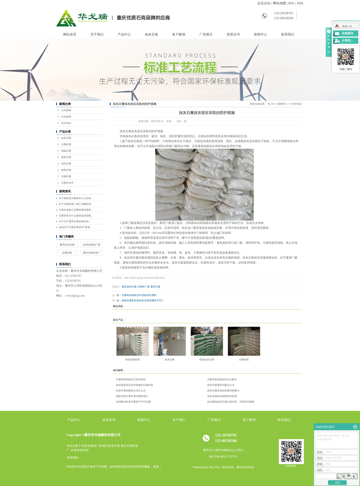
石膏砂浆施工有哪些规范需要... (76, 209)
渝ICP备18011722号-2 (223, 456)
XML (300, 3)
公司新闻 (66, 110)
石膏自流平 (67, 182)
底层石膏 (66, 163)
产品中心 (124, 34)
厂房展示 (206, 34)
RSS (291, 3)
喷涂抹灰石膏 (206, 359)
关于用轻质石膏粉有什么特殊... (76, 198)
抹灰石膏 (151, 34)
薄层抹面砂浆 (132, 359)
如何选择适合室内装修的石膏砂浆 (134, 385)
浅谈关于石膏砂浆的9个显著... (75, 227)
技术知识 (66, 123)
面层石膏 (66, 157)
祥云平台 (214, 467)
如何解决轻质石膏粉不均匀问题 (133, 401)
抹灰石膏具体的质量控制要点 (223, 390)
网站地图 (279, 3)
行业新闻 (66, 116)
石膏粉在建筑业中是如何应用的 (139, 295)
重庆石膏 (155, 286)
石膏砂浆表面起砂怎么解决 (222, 379)
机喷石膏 (66, 170)
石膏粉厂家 (143, 286)
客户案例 (178, 34)
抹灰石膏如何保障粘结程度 (222, 396)
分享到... (347, 40)
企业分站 (263, 3)
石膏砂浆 (66, 144)
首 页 (270, 103)
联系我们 (287, 34)
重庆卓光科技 (245, 467)
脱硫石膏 (66, 150)
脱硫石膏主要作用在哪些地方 (132, 396)
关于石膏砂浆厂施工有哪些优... (76, 204)
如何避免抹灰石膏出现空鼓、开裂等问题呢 (230, 401)
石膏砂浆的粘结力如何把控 (131, 379)
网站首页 (69, 34)
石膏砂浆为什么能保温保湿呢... (76, 215)
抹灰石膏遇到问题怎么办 (220, 385)
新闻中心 (260, 34)
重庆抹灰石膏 (67, 244)
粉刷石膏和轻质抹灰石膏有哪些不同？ (143, 300)
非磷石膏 (66, 176)
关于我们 (97, 34)
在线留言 (347, 33)
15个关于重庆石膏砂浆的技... (75, 221)
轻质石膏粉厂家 (91, 244)
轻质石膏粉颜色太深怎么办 (131, 390)
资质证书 (233, 34)
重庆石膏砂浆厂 (91, 252)
